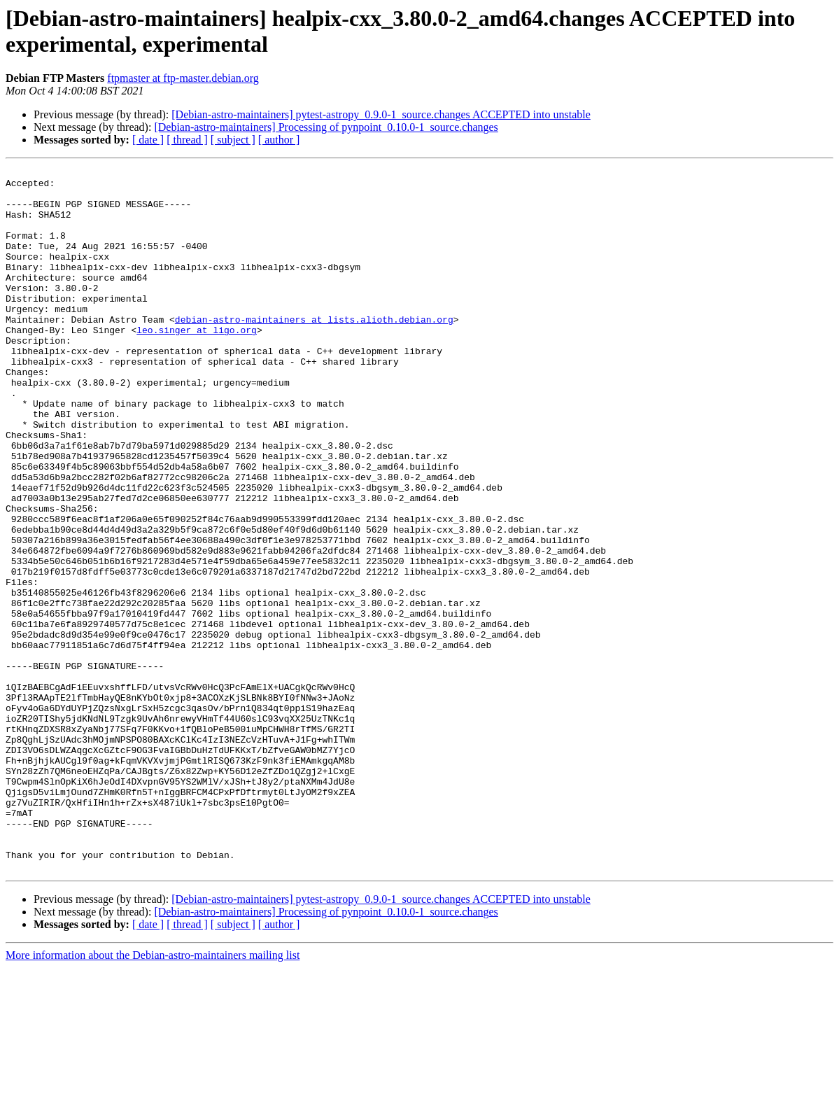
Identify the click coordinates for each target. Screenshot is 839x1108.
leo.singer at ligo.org (196, 363)
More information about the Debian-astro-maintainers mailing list (152, 1096)
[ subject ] (233, 140)
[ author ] (279, 140)
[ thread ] (187, 140)
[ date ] (148, 140)
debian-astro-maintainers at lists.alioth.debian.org (314, 350)
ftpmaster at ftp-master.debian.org (183, 78)
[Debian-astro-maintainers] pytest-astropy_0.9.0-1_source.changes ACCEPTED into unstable (381, 114)
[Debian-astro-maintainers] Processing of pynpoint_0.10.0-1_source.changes (326, 127)
